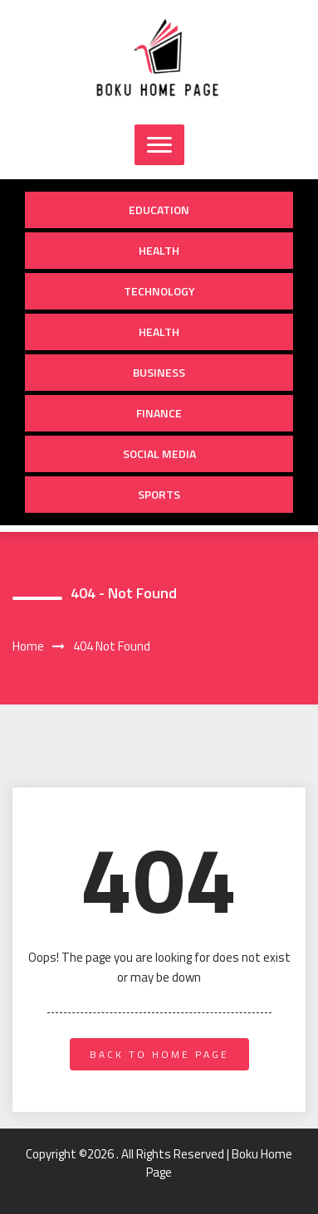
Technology (159, 291)
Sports (159, 494)
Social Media (159, 453)
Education (159, 209)
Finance (159, 413)
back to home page (159, 1054)
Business (159, 372)
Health (159, 250)
